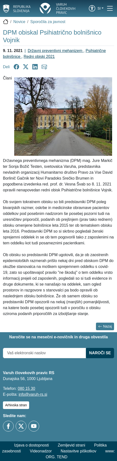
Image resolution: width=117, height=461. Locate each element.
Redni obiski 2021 (39, 56)
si (99, 8)
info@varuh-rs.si (33, 394)
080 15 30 (26, 388)
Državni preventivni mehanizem (55, 51)
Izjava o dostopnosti (31, 445)
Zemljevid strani (71, 445)
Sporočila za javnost (47, 22)
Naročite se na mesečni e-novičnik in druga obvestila (58, 337)
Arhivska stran (16, 405)
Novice (19, 22)
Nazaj (105, 326)
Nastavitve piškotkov (78, 451)
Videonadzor (41, 451)
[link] (92, 8)
